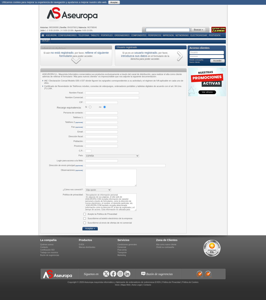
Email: (80, 132)
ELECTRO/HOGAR (198, 35)
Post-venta (122, 250)
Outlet (45, 41)
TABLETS (95, 35)
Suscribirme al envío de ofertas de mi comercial (110, 223)
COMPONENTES (138, 35)
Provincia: (78, 146)
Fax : (77, 127)
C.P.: (81, 151)
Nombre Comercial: (74, 97)
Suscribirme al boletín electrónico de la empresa (110, 218)
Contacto (44, 247)
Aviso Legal (137, 285)
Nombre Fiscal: (76, 93)
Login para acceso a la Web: (70, 160)
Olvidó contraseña (196, 60)
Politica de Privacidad (171, 282)
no (100, 107)
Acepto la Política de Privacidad (102, 214)
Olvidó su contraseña (165, 247)
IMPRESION (168, 35)
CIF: (81, 102)
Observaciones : (72, 170)
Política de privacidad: (73, 194)
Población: (78, 141)
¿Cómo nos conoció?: (73, 189)
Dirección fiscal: (75, 136)
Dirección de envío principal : (66, 165)
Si (86, 107)
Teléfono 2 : (74, 122)
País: (80, 155)
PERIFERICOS (154, 35)
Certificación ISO (47, 250)
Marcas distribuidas (87, 247)
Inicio (117, 285)
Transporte (122, 252)
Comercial (122, 247)
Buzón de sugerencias (49, 255)
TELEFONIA (83, 35)
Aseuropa (51, 35)
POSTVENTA (214, 35)
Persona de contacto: (73, 112)
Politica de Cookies (190, 282)
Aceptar (114, 2)
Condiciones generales (127, 245)
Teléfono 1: (78, 117)
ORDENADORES (122, 35)
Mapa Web (125, 285)
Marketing (122, 255)
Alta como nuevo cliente (166, 245)
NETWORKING (182, 35)
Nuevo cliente (195, 62)
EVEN (81, 245)
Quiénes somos (46, 245)
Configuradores (67, 35)
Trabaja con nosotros (49, 252)
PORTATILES (107, 35)
